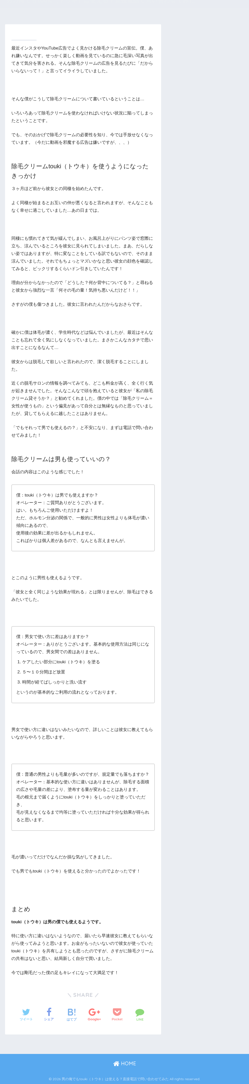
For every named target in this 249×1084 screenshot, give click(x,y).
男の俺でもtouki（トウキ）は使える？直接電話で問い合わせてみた (100, 6)
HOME (124, 1063)
